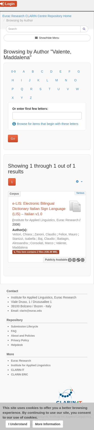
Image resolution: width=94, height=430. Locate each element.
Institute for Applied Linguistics (31, 365)
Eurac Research (21, 360)
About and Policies (23, 335)
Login (7, 4)
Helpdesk (17, 344)
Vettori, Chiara (22, 234)
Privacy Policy (20, 340)
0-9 (13, 71)
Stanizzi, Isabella (23, 238)
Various (80, 193)
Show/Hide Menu (47, 37)
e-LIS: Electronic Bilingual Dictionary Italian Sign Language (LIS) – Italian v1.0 (39, 208)
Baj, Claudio (46, 238)
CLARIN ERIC (19, 374)
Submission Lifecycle (24, 326)
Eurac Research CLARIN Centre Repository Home (37, 16)
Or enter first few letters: (30, 108)
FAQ (14, 331)
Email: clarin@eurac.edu (26, 310)
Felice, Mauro (68, 234)
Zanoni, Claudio (45, 234)
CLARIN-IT (17, 369)
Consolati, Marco (41, 243)
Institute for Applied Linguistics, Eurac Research (46, 220)
